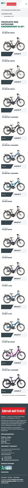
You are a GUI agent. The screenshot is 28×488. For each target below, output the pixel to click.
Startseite (3, 477)
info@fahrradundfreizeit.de (11, 460)
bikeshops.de (4, 482)
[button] (26, 4)
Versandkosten (22, 395)
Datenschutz (5, 472)
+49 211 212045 (7, 457)
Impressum (16, 477)
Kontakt (9, 477)
